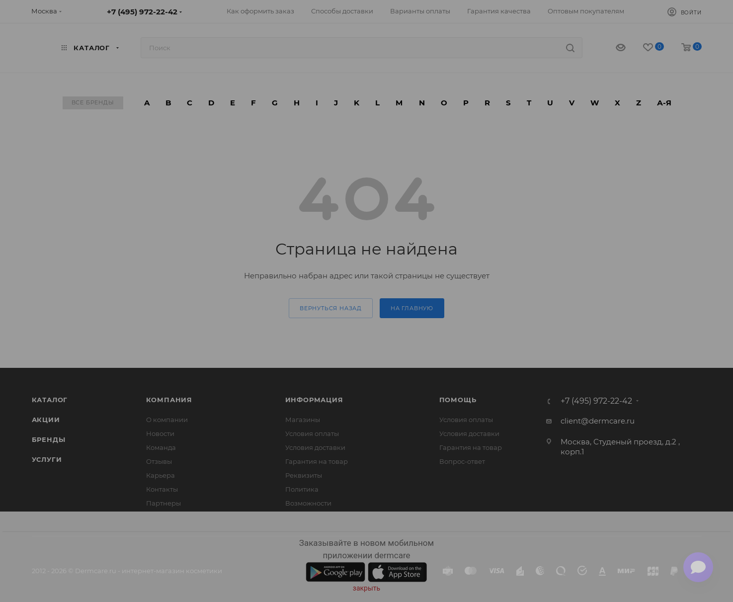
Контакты (162, 489)
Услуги (47, 459)
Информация (314, 400)
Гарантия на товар (316, 461)
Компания (169, 400)
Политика (302, 489)
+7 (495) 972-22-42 (142, 11)
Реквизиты (303, 475)
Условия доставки (315, 447)
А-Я (664, 102)
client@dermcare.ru (598, 421)
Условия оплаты (312, 433)
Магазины (302, 420)
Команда (161, 447)
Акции (46, 420)
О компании (167, 420)
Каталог (50, 400)
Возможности (308, 503)
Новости (160, 433)
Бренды (49, 439)
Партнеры (163, 503)
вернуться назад (331, 308)
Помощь (458, 400)
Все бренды (93, 102)
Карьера (160, 475)
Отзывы (159, 461)
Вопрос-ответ (462, 461)
